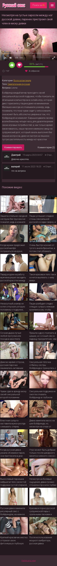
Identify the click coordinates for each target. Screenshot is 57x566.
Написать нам (28, 560)
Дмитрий (16, 155)
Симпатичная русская (19, 84)
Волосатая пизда (22, 80)
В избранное (34, 71)
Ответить (51, 155)
